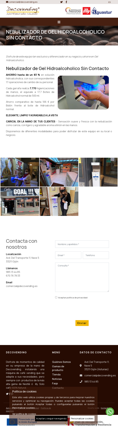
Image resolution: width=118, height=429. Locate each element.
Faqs (55, 383)
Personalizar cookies (82, 418)
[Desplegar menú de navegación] (59, 23)
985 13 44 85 (13, 272)
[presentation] (78, 309)
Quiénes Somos (61, 362)
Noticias (57, 379)
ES (109, 2)
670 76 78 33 (13, 275)
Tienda (56, 374)
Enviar (82, 323)
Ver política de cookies (24, 413)
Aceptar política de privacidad (72, 297)
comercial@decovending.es (21, 1)
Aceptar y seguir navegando (51, 418)
